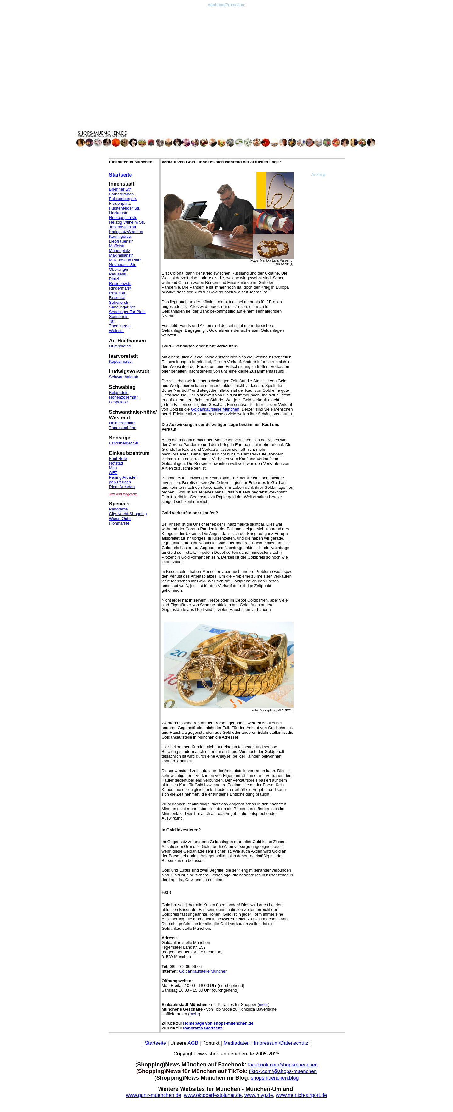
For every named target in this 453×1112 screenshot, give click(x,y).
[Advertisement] (227, 51)
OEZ (113, 472)
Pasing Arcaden (123, 477)
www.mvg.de (258, 1095)
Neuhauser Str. (123, 264)
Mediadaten (236, 1043)
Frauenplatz (120, 203)
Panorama (118, 509)
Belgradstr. (119, 392)
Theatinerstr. (120, 326)
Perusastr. (118, 274)
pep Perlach (120, 482)
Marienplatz (119, 250)
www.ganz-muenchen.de (153, 1095)
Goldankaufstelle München (215, 409)
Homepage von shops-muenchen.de (218, 1023)
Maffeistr (117, 245)
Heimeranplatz (122, 423)
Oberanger (119, 269)
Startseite (120, 174)
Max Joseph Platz (125, 260)
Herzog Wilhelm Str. (127, 222)
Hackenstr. (118, 212)
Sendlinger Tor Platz (127, 311)
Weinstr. (116, 330)
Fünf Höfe (118, 458)
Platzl (114, 278)
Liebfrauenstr (121, 241)
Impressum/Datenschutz (281, 1043)
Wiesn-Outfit (120, 518)
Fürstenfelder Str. (125, 208)
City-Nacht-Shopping (128, 513)
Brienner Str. (120, 189)
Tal (112, 321)
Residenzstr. (120, 283)
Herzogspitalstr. (123, 217)
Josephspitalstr (123, 227)
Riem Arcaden (122, 486)
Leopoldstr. (119, 402)
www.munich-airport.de (301, 1095)
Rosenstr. (117, 293)
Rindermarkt (120, 288)
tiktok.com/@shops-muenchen (283, 1071)
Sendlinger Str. (122, 307)
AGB (192, 1043)
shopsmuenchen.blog (275, 1078)
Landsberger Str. (124, 443)
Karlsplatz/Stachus (126, 231)
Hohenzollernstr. (124, 397)
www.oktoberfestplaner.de (213, 1095)
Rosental (117, 297)
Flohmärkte (119, 523)
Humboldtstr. (120, 346)
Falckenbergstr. (123, 198)
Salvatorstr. (119, 302)
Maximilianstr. (121, 255)
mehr (263, 1004)
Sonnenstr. (119, 316)
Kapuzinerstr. (121, 361)
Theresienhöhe (123, 427)
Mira (113, 468)
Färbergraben (121, 194)
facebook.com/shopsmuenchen (282, 1064)
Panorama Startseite (203, 1028)
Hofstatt (116, 463)
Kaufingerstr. (120, 236)
